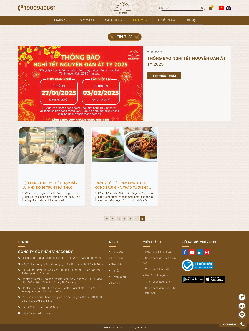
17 (136, 218)
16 (130, 218)
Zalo (242, 305)
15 (124, 218)
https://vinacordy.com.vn (37, 313)
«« (107, 218)
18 (142, 218)
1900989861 (40, 8)
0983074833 (29, 306)
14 (118, 218)
